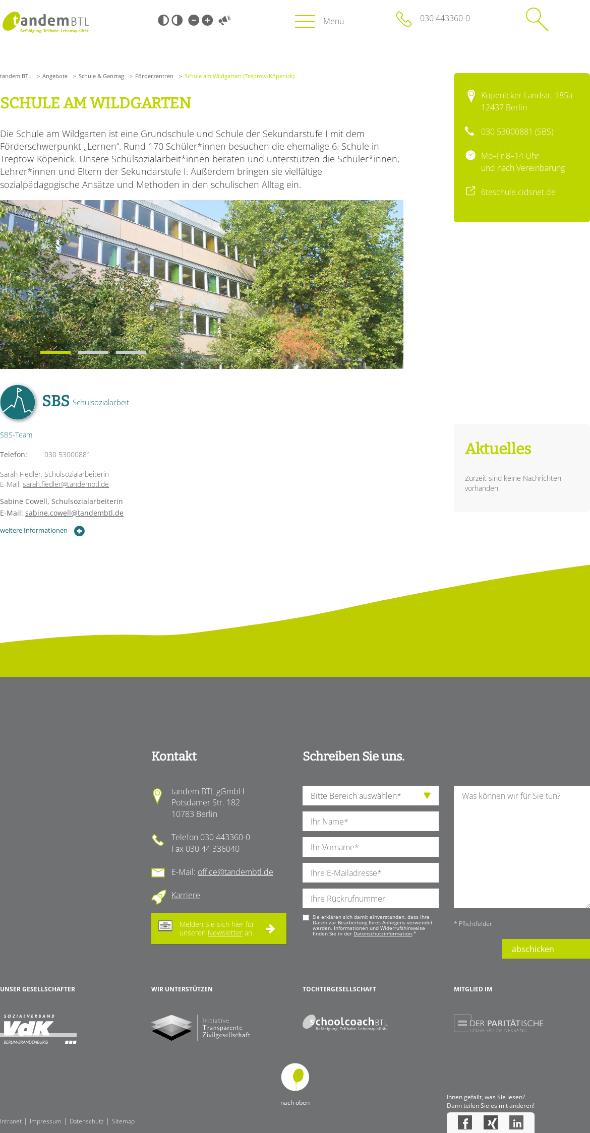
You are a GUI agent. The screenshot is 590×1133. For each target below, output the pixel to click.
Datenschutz (87, 1121)
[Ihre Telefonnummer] (371, 898)
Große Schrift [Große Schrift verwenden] (207, 20)
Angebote (55, 76)
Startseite (45, 22)
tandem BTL (15, 76)
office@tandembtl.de (235, 871)
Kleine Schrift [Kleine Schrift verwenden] (194, 20)
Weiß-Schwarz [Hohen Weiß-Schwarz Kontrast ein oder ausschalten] (177, 20)
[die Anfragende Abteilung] (371, 795)
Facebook (465, 1122)
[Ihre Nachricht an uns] (522, 847)
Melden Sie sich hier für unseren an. (217, 928)
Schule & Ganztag (101, 76)
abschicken (533, 949)
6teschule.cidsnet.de (518, 192)
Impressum (46, 1121)
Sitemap (123, 1121)
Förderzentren (154, 76)
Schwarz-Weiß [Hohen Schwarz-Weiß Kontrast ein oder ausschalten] (163, 20)
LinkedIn (516, 1122)
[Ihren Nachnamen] (371, 821)
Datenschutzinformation (382, 933)
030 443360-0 (445, 18)
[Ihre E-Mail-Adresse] (371, 873)
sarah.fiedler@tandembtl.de (66, 484)
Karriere (185, 895)
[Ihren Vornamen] (371, 847)
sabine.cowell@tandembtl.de (74, 513)
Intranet (11, 1121)
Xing (491, 1122)
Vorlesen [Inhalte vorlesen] (224, 20)
